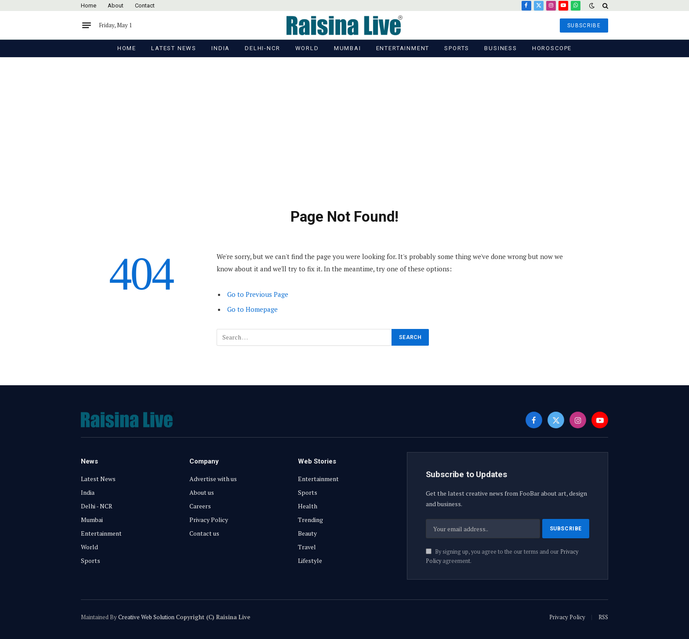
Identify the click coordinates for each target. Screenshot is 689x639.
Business (500, 48)
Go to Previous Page (257, 294)
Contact (145, 5)
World (307, 48)
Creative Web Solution (146, 617)
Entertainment (403, 48)
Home (88, 5)
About (115, 5)
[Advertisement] (344, 141)
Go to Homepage (252, 309)
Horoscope (552, 48)
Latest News (173, 48)
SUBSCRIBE (584, 25)
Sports (456, 48)
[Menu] (86, 25)
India (220, 48)
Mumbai (347, 48)
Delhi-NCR (262, 48)
